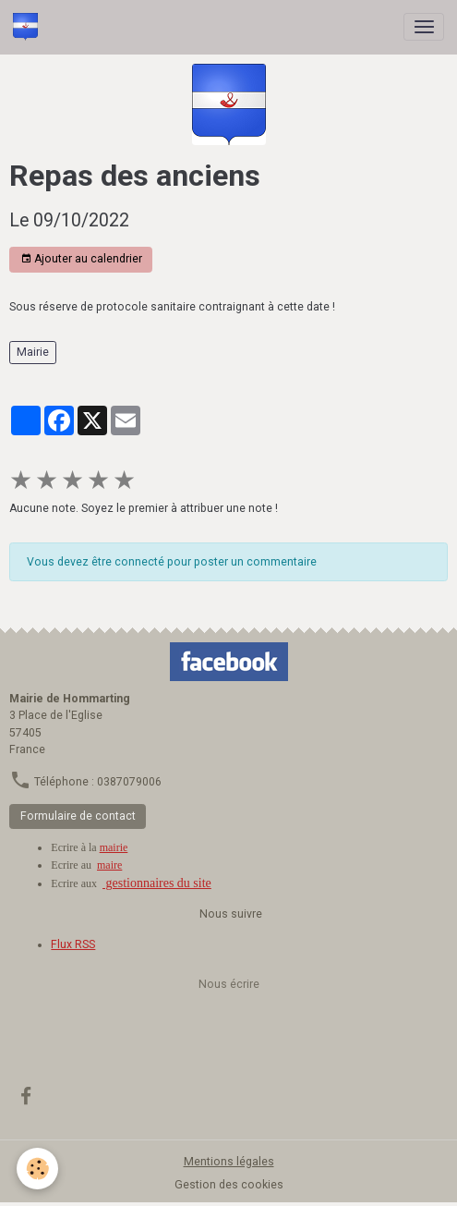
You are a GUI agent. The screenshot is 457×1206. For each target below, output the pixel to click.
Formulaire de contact (78, 816)
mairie (114, 847)
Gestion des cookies (228, 1184)
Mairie (33, 352)
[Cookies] (37, 1168)
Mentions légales (229, 1161)
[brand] (28, 27)
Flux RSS (73, 944)
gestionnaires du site (156, 883)
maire (109, 865)
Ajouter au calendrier (81, 259)
